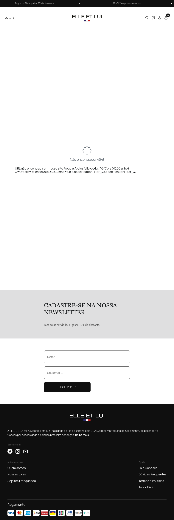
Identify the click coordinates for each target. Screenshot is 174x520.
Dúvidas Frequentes (153, 474)
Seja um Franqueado (21, 481)
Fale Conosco (148, 468)
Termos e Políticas (151, 481)
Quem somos (16, 468)
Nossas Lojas (16, 474)
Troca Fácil (146, 487)
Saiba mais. (82, 435)
